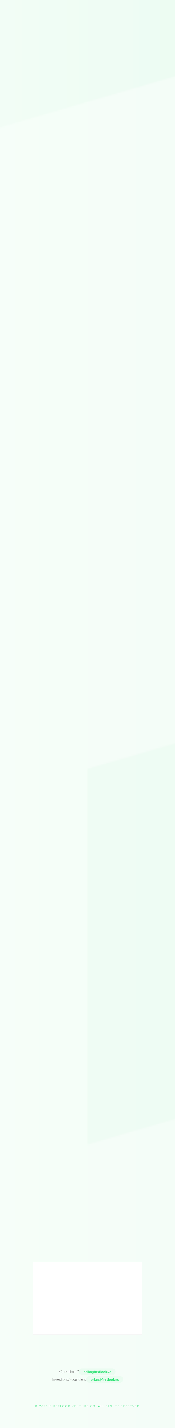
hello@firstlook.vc (97, 1372)
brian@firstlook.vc (105, 1379)
